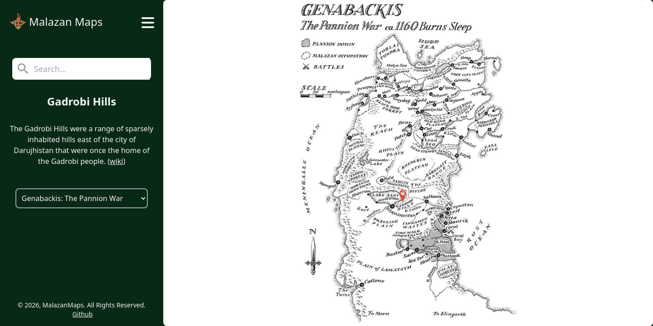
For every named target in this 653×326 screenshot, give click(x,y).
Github (83, 314)
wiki (116, 161)
